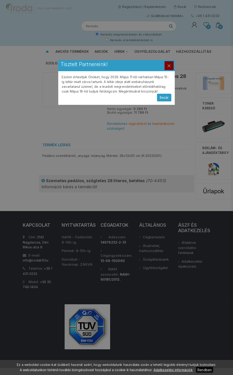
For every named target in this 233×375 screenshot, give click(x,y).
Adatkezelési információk (173, 370)
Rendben (205, 370)
